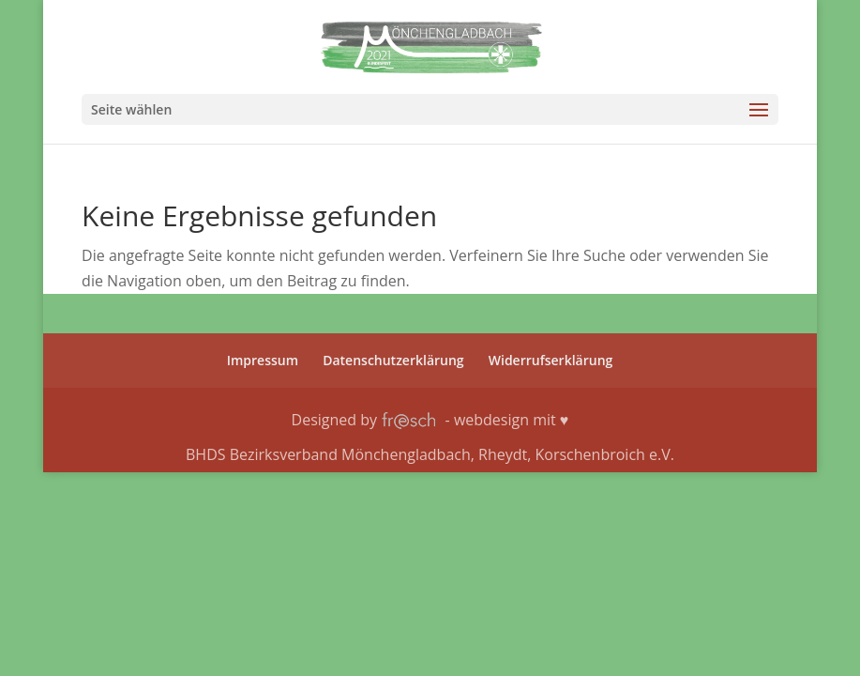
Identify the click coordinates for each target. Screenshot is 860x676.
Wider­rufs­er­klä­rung (551, 360)
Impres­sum (262, 360)
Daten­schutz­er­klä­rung (393, 360)
